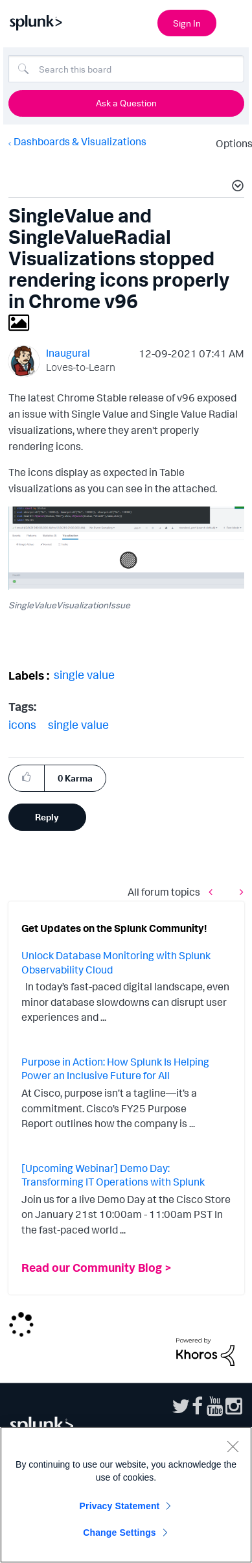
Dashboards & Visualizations (80, 141)
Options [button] (230, 143)
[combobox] (126, 68)
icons (22, 724)
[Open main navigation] (234, 21)
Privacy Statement (120, 1506)
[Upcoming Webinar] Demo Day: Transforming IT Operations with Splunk (113, 1175)
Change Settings (119, 1532)
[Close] (232, 1446)
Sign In (187, 23)
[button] (235, 187)
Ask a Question (126, 102)
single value (84, 674)
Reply (47, 816)
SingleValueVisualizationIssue (69, 604)
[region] (126, 1495)
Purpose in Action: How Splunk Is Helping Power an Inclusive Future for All (115, 1068)
